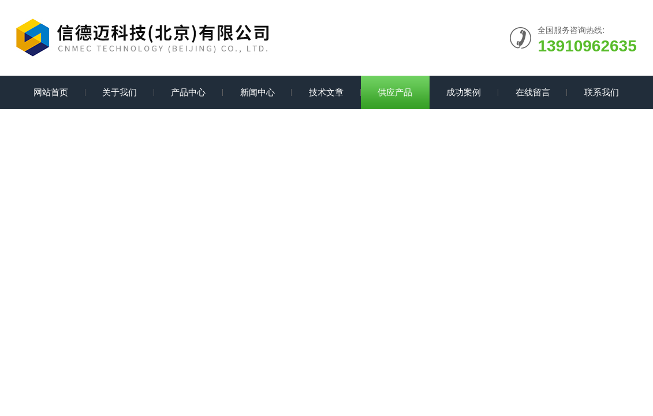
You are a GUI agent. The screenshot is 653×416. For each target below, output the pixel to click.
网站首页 (50, 92)
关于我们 (119, 92)
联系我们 (601, 92)
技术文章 (326, 92)
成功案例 (463, 92)
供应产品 (395, 92)
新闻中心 (257, 92)
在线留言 (533, 92)
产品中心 (188, 92)
